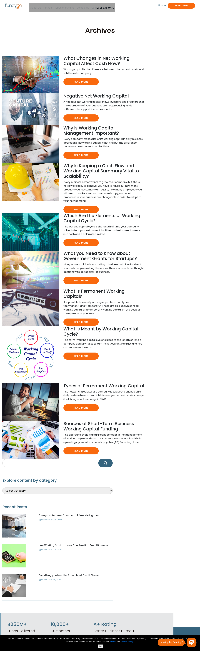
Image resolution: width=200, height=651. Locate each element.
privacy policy (127, 642)
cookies (113, 642)
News (76, 596)
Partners (57, 6)
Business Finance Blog (87, 590)
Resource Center (163, 601)
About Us (42, 6)
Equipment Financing (126, 590)
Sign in (113, 555)
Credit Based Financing (127, 605)
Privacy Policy (81, 612)
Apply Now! (130, 540)
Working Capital (83, 618)
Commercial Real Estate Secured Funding (128, 598)
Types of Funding (76, 6)
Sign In (151, 6)
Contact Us (97, 6)
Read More (69, 94)
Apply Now (175, 6)
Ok (101, 646)
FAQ (75, 601)
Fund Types (159, 590)
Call (119, 6)
